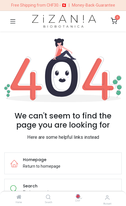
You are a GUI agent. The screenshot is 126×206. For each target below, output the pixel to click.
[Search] (48, 197)
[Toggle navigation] (13, 21)
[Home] (18, 197)
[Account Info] (107, 197)
